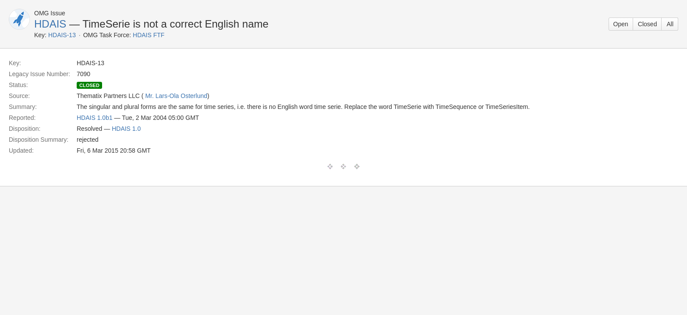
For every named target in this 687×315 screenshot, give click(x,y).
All (669, 24)
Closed (647, 24)
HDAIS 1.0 (126, 128)
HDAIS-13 (62, 35)
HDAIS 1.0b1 (95, 117)
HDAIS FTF (148, 35)
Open (620, 24)
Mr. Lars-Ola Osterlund (176, 95)
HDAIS (50, 24)
